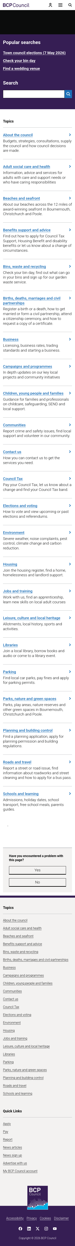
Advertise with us (15, 1163)
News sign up (12, 1155)
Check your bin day (19, 60)
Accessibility (15, 1218)
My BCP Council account (20, 1171)
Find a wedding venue (21, 68)
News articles (12, 1147)
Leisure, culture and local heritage (37, 618)
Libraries (37, 645)
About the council (37, 135)
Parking (37, 672)
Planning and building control (37, 730)
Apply (7, 1124)
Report (7, 1139)
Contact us (37, 452)
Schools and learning (37, 793)
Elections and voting (37, 505)
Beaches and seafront (37, 198)
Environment (37, 532)
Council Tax (37, 478)
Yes (37, 870)
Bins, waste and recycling (37, 266)
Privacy (32, 1218)
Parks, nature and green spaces (37, 698)
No (37, 882)
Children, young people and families (37, 393)
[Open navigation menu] (60, 5)
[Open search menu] (70, 5)
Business (37, 339)
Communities (37, 425)
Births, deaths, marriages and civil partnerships (37, 300)
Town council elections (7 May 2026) (34, 52)
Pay (5, 1132)
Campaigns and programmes (37, 366)
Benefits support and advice (37, 230)
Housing (37, 564)
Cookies (45, 1218)
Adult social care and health (37, 166)
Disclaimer (61, 1218)
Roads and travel (37, 762)
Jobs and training (37, 591)
